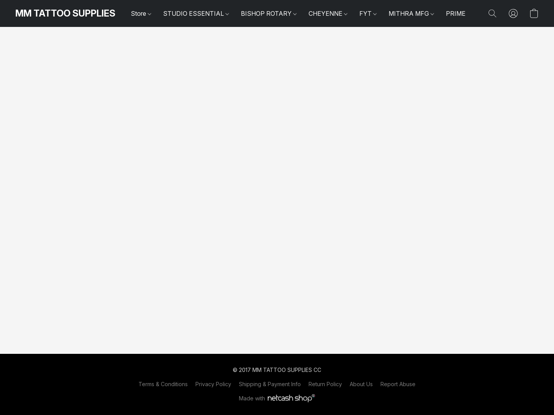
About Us (361, 384)
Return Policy (325, 384)
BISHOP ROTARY (269, 13)
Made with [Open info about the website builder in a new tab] (277, 398)
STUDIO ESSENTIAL (196, 13)
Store (141, 13)
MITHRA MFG (411, 13)
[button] (65, 13)
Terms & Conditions (163, 384)
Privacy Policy (213, 384)
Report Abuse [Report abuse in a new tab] (398, 384)
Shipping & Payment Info (270, 384)
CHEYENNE (328, 13)
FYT (368, 13)
